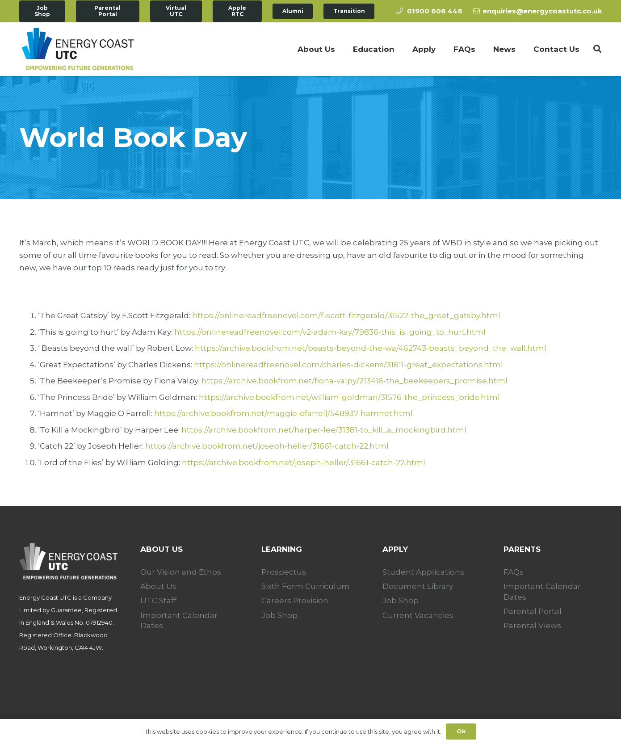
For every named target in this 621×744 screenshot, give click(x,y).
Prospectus (283, 571)
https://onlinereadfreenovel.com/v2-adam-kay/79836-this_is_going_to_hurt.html (330, 332)
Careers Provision (294, 600)
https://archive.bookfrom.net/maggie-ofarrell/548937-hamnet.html (283, 413)
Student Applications (423, 571)
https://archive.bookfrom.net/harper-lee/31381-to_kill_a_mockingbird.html (323, 429)
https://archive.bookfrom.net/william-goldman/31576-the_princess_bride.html (349, 397)
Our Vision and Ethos (180, 571)
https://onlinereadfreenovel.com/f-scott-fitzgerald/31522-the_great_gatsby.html (346, 315)
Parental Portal (533, 611)
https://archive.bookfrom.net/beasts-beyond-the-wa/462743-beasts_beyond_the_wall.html (370, 348)
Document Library (417, 586)
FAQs (514, 571)
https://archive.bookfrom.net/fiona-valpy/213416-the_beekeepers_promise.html (354, 380)
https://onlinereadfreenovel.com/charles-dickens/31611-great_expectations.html (348, 364)
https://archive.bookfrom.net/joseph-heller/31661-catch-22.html (267, 445)
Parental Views (532, 625)
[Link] (77, 49)
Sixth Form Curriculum (305, 586)
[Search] (597, 49)
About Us (158, 586)
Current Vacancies (417, 615)
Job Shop (279, 615)
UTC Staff (158, 600)
